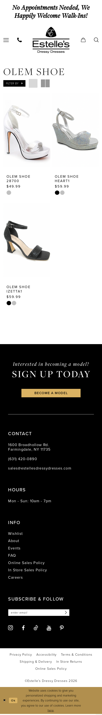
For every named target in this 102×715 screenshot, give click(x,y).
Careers (15, 578)
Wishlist (15, 534)
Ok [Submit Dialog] (13, 701)
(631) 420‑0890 (22, 459)
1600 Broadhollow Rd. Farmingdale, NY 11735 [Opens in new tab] (29, 448)
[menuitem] (19, 40)
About (13, 542)
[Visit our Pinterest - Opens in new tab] (62, 629)
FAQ (12, 556)
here (51, 711)
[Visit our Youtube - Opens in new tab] (49, 629)
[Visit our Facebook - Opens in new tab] (23, 629)
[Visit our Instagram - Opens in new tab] (10, 629)
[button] (83, 40)
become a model (51, 393)
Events (14, 549)
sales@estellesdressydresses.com (39, 469)
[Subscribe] (67, 613)
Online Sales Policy (26, 563)
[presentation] (27, 130)
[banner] (51, 40)
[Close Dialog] (4, 701)
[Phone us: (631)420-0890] (19, 40)
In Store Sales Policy (27, 571)
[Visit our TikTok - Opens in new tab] (36, 629)
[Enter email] (40, 613)
